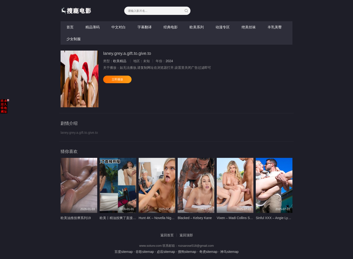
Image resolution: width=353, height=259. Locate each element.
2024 (169, 61)
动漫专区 (223, 27)
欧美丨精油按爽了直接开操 (119, 218)
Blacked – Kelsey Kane (195, 218)
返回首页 (167, 235)
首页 (70, 27)
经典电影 (170, 27)
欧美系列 (197, 27)
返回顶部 (186, 235)
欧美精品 (119, 61)
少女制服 (73, 39)
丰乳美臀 (275, 27)
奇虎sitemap (208, 252)
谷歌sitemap (145, 252)
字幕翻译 (144, 27)
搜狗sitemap (187, 252)
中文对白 (118, 27)
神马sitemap (229, 252)
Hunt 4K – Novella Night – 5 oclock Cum (168, 218)
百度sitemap (124, 252)
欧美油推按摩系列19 (76, 218)
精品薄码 (92, 27)
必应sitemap (166, 252)
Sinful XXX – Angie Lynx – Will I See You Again (290, 218)
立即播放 (117, 79)
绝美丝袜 (249, 27)
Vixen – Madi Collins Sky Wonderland (244, 218)
